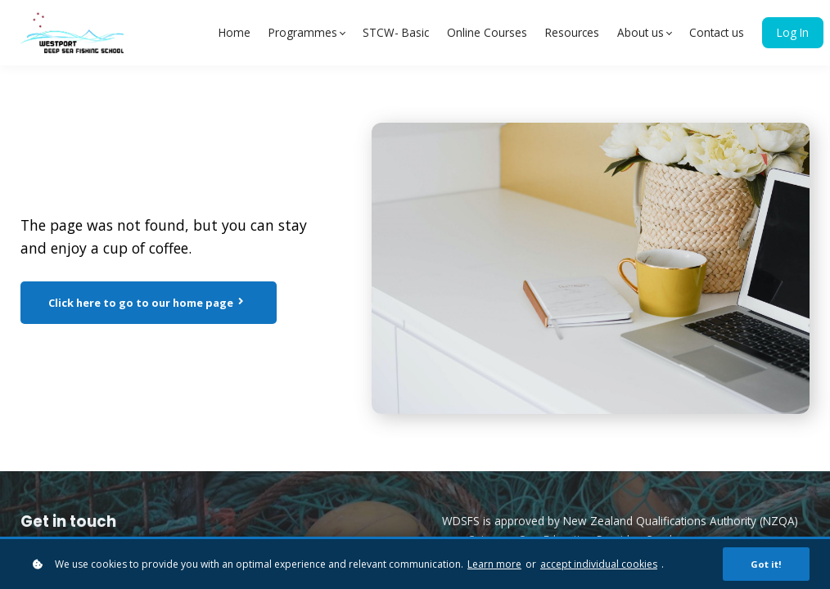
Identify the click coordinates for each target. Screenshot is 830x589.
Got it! (766, 565)
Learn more (494, 565)
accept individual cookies (598, 565)
